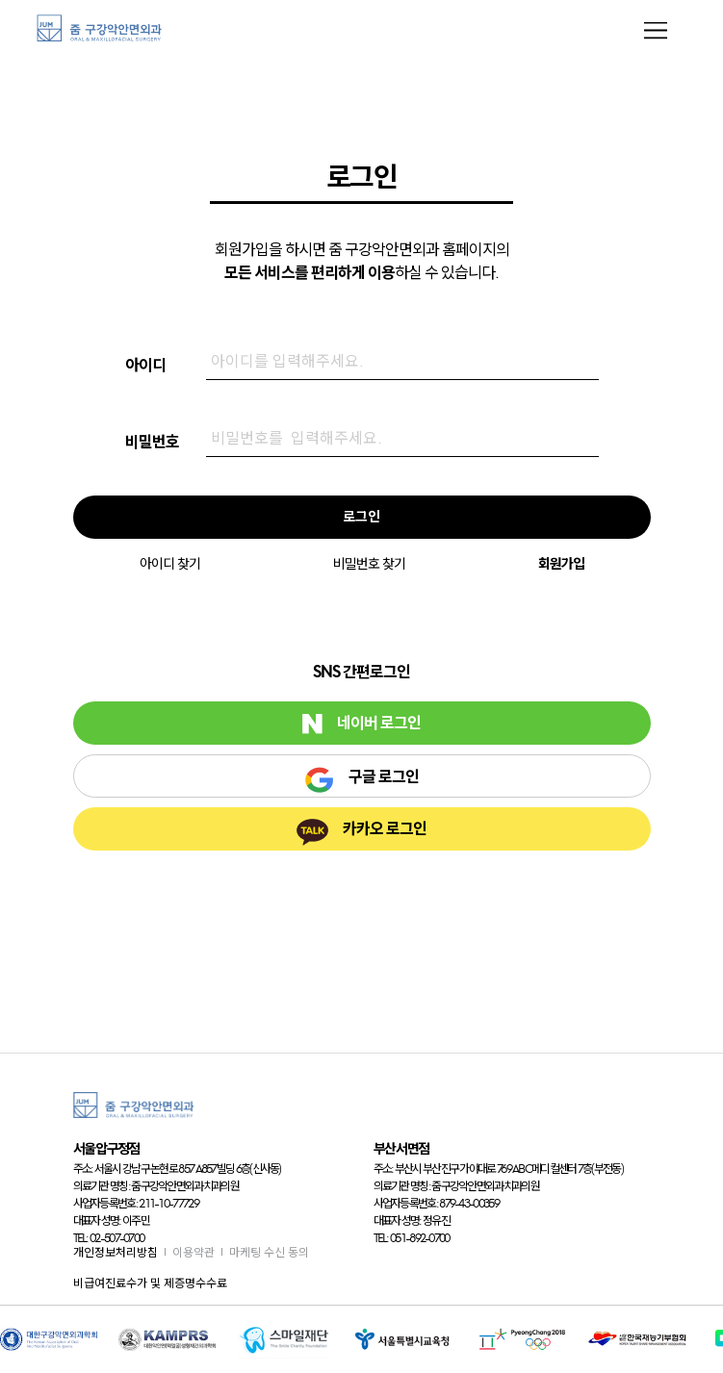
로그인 (361, 516)
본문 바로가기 (0, 0)
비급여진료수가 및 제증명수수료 (150, 1283)
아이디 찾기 (170, 563)
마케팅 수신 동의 (269, 1252)
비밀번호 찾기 (369, 563)
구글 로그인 (361, 780)
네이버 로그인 (361, 723)
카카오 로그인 (361, 832)
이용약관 (193, 1252)
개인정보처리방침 (115, 1252)
